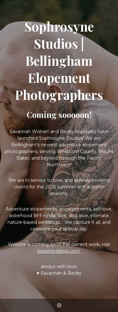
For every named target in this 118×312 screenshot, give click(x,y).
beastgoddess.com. (59, 251)
